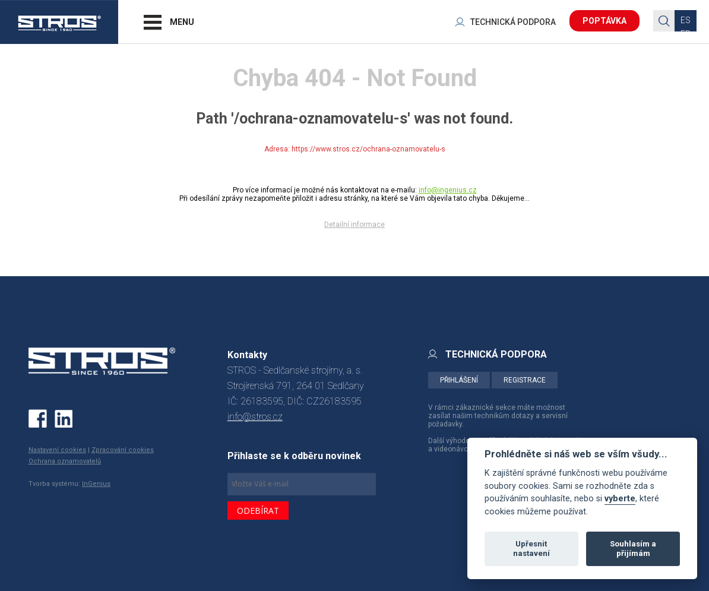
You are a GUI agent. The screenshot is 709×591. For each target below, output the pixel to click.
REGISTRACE (525, 380)
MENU (182, 22)
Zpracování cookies (122, 450)
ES (685, 20)
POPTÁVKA (604, 21)
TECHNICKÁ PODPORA (513, 22)
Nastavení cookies (57, 450)
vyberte (619, 499)
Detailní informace (354, 224)
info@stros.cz (255, 416)
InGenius (96, 484)
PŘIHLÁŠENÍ (459, 380)
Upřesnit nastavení (531, 548)
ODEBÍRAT (258, 510)
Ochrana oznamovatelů (65, 461)
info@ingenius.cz (448, 190)
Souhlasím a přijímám (633, 548)
